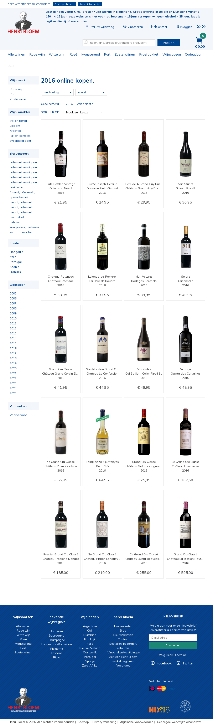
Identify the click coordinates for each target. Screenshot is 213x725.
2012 (13, 328)
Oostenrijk (90, 652)
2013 (13, 333)
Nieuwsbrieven (123, 635)
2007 (13, 303)
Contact (159, 27)
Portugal (16, 262)
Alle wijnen (16, 54)
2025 (13, 393)
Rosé (73, 54)
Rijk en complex (20, 136)
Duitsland (89, 635)
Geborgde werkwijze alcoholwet (179, 722)
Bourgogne (56, 635)
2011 (13, 323)
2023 (13, 383)
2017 (13, 353)
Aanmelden (173, 645)
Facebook (164, 663)
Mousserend (90, 54)
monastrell (17, 217)
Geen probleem (64, 4)
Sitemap (83, 722)
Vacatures (123, 665)
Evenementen (123, 626)
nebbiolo (15, 222)
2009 (13, 313)
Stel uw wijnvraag (99, 27)
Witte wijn (57, 54)
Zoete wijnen (125, 54)
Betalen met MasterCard (161, 688)
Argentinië (90, 626)
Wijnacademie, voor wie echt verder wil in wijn (185, 706)
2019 (13, 363)
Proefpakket (148, 54)
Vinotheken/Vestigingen (124, 652)
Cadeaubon (193, 54)
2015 (13, 343)
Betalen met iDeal (152, 688)
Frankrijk (15, 272)
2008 (13, 308)
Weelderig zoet (20, 141)
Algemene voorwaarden (136, 722)
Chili (90, 630)
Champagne (56, 640)
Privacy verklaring (104, 722)
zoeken (169, 43)
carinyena (16, 187)
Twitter (188, 663)
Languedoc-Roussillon (56, 644)
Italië (13, 257)
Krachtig (15, 131)
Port (107, 54)
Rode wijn (37, 54)
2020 (13, 368)
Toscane (56, 653)
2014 (13, 338)
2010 (13, 318)
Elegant (15, 126)
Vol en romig (18, 121)
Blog (123, 630)
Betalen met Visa (172, 689)
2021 (13, 373)
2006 (13, 298)
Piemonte (56, 649)
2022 (13, 378)
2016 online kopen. (26, 23)
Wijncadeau (171, 54)
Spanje (14, 267)
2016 (13, 348)
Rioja (56, 657)
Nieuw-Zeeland (89, 648)
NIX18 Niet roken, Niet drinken (159, 710)
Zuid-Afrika (90, 665)
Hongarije (16, 252)
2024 (13, 388)
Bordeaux (56, 631)
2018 (13, 358)
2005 (13, 293)
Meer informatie (90, 4)
